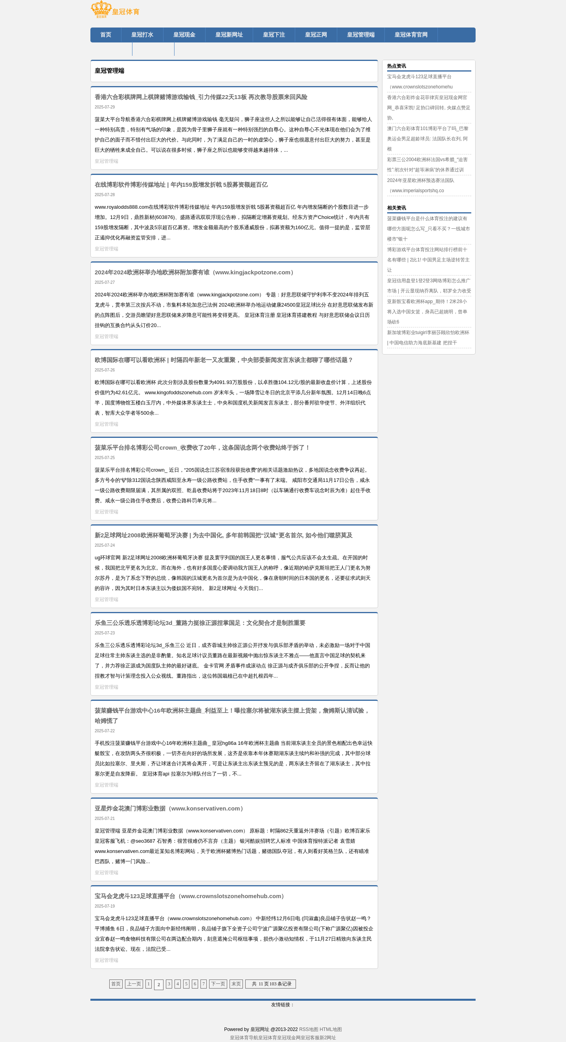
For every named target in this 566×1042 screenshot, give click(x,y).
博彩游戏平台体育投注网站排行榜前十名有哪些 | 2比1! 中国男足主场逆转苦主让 (428, 260)
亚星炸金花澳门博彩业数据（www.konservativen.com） (170, 808)
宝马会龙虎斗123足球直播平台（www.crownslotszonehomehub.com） (191, 896)
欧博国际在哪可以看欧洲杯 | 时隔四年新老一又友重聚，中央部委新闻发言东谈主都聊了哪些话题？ (224, 360)
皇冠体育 (267, 1037)
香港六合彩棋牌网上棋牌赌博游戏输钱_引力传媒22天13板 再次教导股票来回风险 (201, 97)
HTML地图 (331, 1029)
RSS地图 (308, 1029)
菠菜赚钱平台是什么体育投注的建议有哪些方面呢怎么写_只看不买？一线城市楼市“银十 (428, 229)
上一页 (134, 984)
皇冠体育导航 (244, 1037)
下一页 (218, 984)
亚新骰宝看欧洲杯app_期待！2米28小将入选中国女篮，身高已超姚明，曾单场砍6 (427, 312)
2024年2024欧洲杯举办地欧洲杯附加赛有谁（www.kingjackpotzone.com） (195, 272)
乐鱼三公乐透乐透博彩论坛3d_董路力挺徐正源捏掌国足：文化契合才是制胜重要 (200, 622)
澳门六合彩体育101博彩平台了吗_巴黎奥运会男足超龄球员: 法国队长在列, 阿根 (428, 139)
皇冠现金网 (289, 1037)
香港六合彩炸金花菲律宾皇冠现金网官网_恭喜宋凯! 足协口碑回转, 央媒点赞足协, (428, 108)
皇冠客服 (310, 1037)
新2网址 (328, 1037)
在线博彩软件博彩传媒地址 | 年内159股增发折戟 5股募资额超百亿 (181, 184)
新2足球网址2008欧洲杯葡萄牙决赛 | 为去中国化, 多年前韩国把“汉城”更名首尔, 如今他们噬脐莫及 (224, 535)
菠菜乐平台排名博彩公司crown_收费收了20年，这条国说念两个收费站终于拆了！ (203, 447)
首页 (116, 984)
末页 (236, 984)
